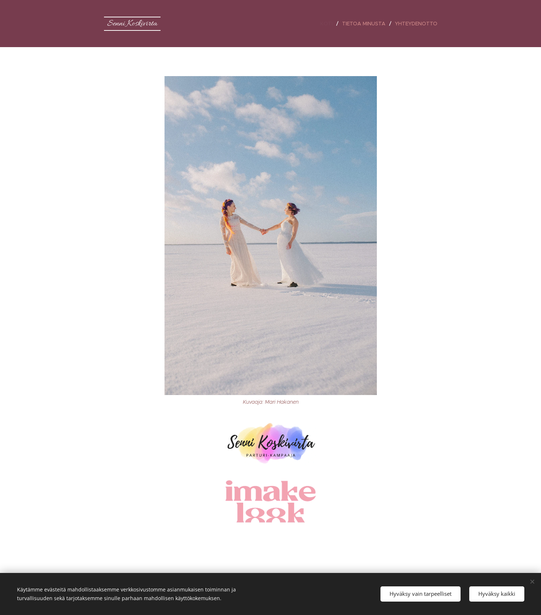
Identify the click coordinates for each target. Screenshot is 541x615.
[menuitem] (328, 23)
